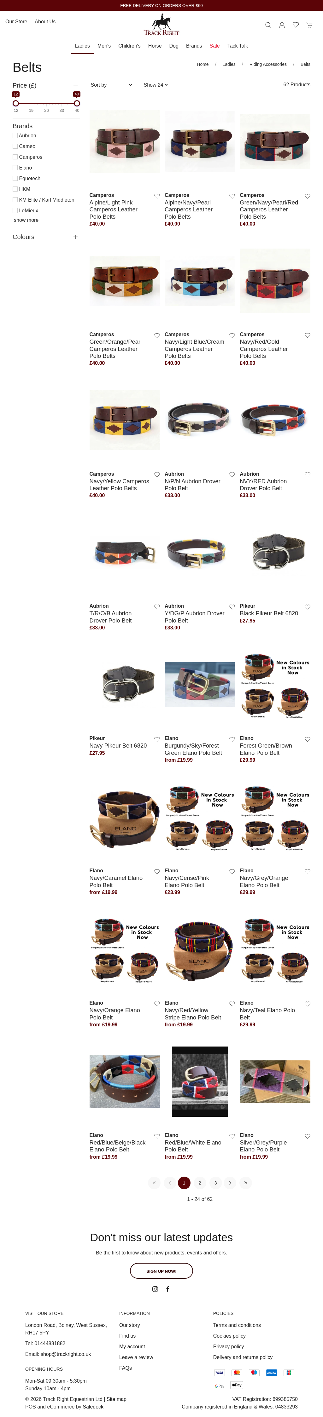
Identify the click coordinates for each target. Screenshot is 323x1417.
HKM (21, 189)
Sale (215, 46)
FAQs (125, 1368)
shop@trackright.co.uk (66, 1354)
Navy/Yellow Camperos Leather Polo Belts (119, 484)
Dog (174, 46)
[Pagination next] (230, 1183)
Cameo (24, 146)
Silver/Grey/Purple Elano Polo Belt (263, 1146)
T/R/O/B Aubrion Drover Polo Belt (111, 616)
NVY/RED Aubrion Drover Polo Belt (263, 484)
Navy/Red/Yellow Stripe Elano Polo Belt (193, 1013)
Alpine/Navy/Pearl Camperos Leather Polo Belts (189, 209)
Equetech (26, 178)
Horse (155, 46)
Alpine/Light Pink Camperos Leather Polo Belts (114, 209)
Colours (23, 236)
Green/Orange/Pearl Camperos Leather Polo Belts (116, 348)
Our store (16, 21)
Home (202, 64)
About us (45, 21)
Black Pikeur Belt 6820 (269, 613)
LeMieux (25, 210)
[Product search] (268, 25)
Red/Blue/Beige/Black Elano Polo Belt (118, 1146)
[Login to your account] (282, 25)
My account (132, 1346)
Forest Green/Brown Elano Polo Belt (266, 749)
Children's (129, 46)
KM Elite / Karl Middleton (43, 200)
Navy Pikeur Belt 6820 (118, 745)
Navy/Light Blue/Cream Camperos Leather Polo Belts (194, 348)
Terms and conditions (237, 1325)
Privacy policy (228, 1346)
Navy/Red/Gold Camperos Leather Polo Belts (264, 348)
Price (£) (25, 85)
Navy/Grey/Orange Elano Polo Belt (264, 881)
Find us (127, 1336)
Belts (305, 64)
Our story (129, 1325)
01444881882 (49, 1343)
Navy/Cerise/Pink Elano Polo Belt (187, 881)
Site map (116, 1399)
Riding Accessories (268, 64)
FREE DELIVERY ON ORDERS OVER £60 (161, 5)
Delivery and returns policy (243, 1357)
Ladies (82, 46)
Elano (22, 167)
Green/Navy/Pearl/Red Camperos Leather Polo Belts (269, 209)
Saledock (93, 1406)
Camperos (27, 157)
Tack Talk (237, 46)
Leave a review (136, 1357)
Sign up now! (161, 1271)
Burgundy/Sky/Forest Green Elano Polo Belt (193, 749)
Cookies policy (229, 1336)
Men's (104, 46)
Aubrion (24, 135)
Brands (194, 46)
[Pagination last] (245, 1183)
